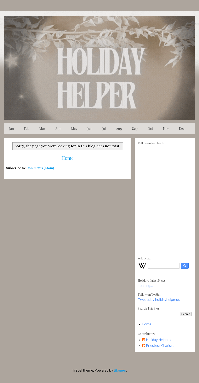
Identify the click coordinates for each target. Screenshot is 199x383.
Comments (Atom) (40, 168)
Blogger (120, 371)
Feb (26, 128)
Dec (181, 128)
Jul (104, 128)
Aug (119, 128)
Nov (166, 128)
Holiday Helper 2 (158, 340)
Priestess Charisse (160, 346)
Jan (11, 128)
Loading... (145, 286)
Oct (150, 128)
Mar (42, 128)
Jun (89, 128)
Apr (58, 128)
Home (67, 158)
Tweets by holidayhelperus (159, 300)
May (74, 128)
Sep (135, 128)
